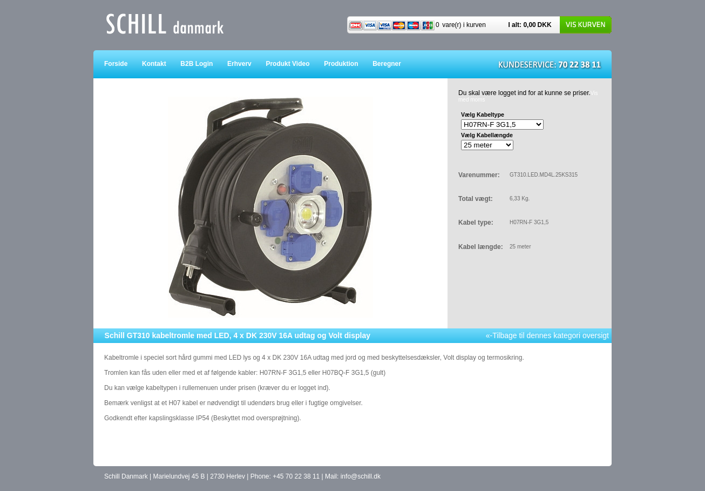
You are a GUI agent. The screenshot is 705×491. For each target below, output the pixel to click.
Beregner (393, 64)
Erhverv (246, 64)
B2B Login (203, 64)
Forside (123, 64)
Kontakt (161, 64)
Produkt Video (295, 64)
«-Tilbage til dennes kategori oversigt (547, 335)
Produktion (348, 64)
